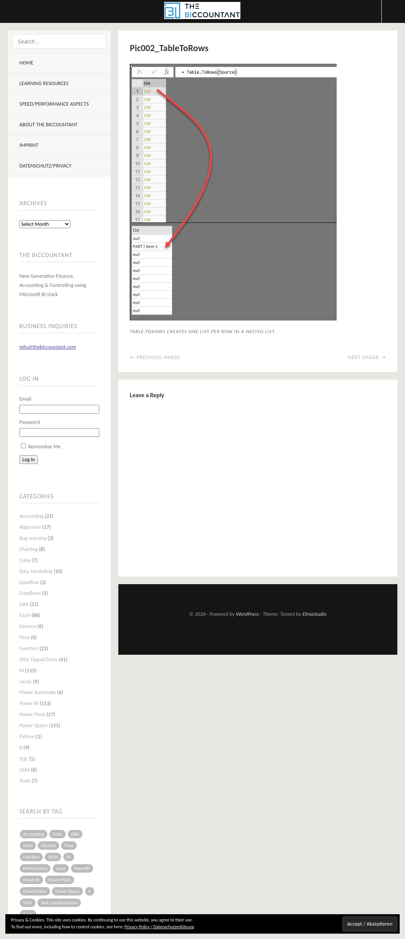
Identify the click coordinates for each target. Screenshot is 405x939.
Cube (25, 560)
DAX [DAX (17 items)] (75, 834)
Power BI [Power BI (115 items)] (31, 880)
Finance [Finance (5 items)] (48, 845)
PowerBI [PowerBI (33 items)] (82, 868)
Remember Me (44, 446)
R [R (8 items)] (90, 891)
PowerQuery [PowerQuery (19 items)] (35, 891)
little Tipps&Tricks (38, 659)
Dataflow (29, 582)
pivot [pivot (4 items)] (61, 868)
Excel (25, 615)
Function (29, 648)
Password (29, 422)
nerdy (25, 681)
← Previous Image (155, 357)
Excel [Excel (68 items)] (28, 845)
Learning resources (44, 83)
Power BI (29, 703)
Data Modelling (36, 571)
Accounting (31, 516)
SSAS (24, 770)
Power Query (33, 725)
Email (25, 399)
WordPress (247, 614)
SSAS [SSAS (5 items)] (27, 902)
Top (258, 636)
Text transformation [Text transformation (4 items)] (59, 902)
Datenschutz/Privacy (45, 166)
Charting (28, 549)
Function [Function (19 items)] (31, 857)
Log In (29, 459)
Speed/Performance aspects (54, 104)
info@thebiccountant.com (47, 347)
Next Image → (367, 357)
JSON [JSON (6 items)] (53, 857)
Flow (24, 637)
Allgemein (30, 527)
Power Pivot (32, 714)
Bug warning (33, 538)
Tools (25, 781)
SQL (23, 758)
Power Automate (37, 692)
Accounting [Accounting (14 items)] (33, 834)
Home (26, 63)
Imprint (29, 145)
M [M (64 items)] (69, 857)
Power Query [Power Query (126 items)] (67, 891)
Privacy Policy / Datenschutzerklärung (159, 926)
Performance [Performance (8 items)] (35, 868)
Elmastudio (314, 614)
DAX (24, 604)
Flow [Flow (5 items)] (69, 845)
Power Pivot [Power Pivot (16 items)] (59, 880)
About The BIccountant (48, 124)
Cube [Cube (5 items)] (57, 834)
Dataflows (30, 593)
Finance (27, 626)
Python (27, 736)
